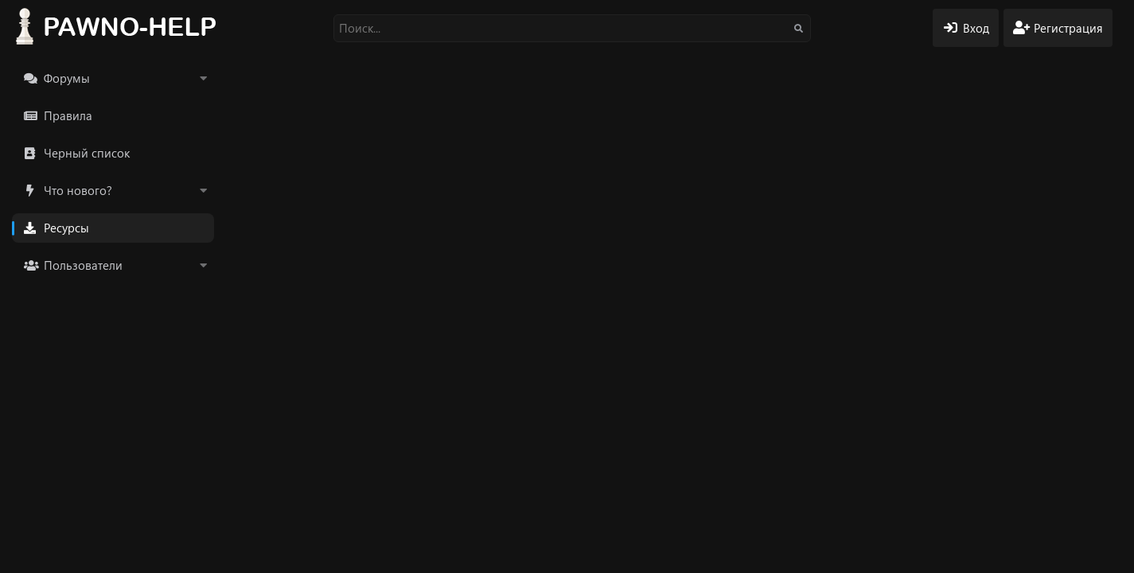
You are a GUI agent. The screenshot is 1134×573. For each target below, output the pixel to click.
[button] (203, 78)
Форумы (67, 78)
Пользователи (83, 265)
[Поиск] (572, 28)
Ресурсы (66, 228)
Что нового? (78, 190)
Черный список (87, 153)
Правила (68, 115)
